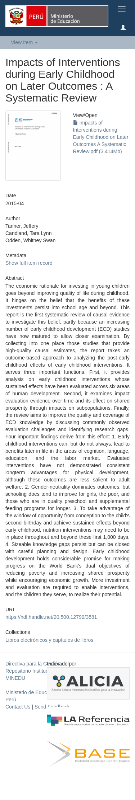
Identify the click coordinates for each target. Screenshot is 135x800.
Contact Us (17, 707)
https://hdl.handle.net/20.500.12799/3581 (51, 617)
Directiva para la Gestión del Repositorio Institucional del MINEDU (37, 671)
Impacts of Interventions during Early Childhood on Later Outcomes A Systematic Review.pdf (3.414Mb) (101, 137)
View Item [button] (24, 42)
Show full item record (29, 263)
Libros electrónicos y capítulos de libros (49, 640)
